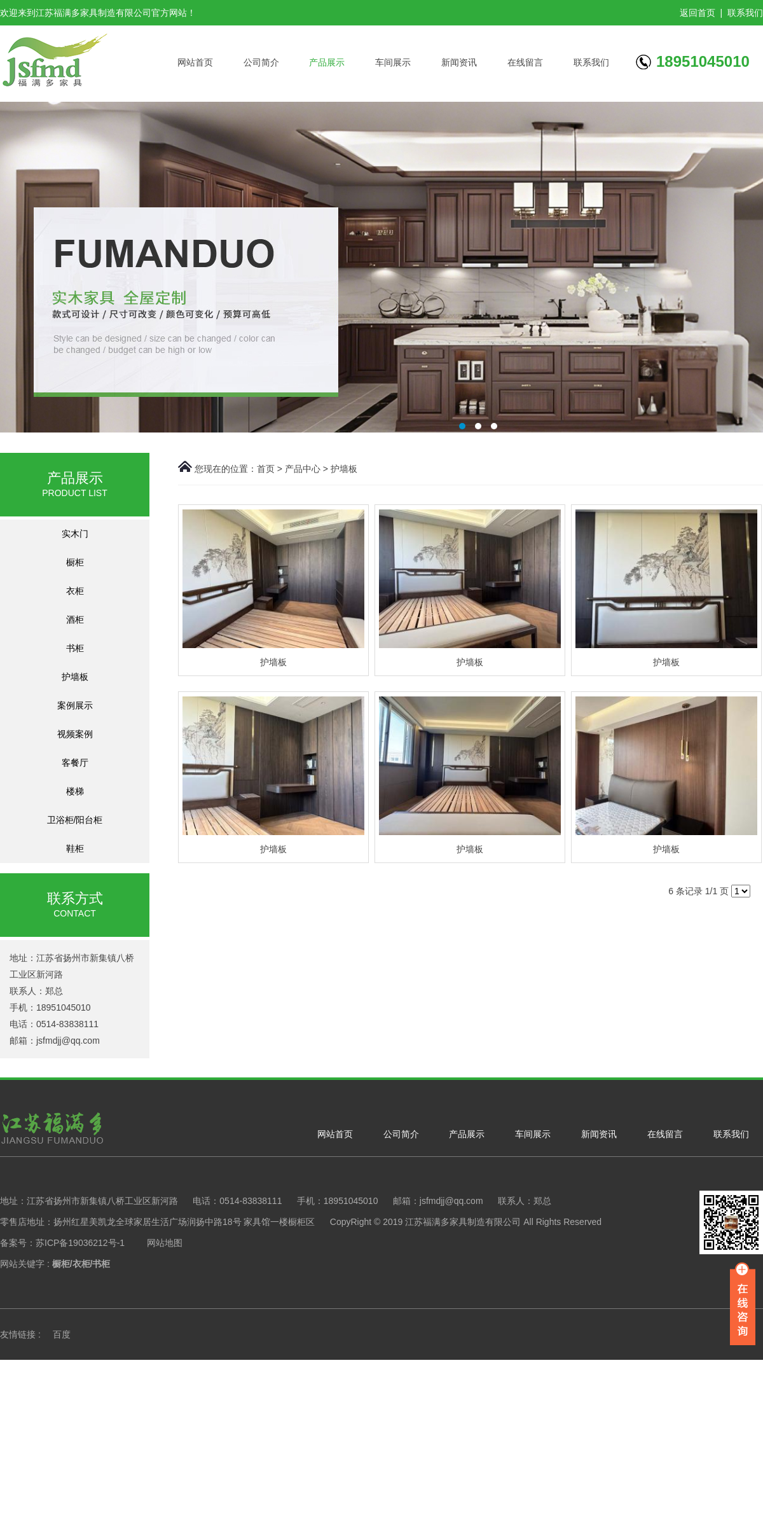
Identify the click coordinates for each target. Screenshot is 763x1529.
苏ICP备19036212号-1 (80, 1243)
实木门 (75, 534)
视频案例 (75, 734)
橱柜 (75, 562)
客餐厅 (75, 763)
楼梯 (75, 791)
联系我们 (745, 13)
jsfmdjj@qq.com (68, 1040)
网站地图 (164, 1243)
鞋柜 (75, 848)
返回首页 (697, 13)
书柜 (75, 648)
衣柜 (75, 591)
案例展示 (75, 705)
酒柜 (75, 619)
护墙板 (75, 677)
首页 (266, 469)
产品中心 (302, 469)
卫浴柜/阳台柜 (75, 820)
